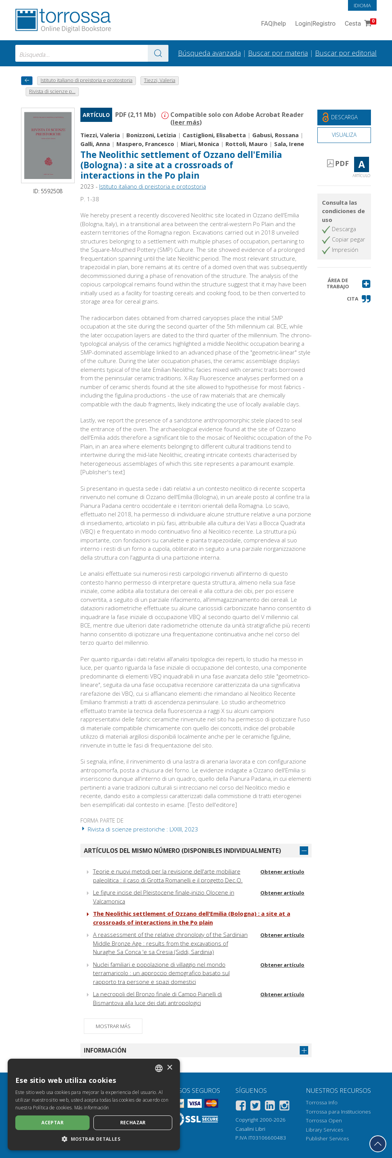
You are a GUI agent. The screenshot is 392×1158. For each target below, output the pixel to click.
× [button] (169, 1068)
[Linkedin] (269, 1107)
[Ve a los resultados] (158, 53)
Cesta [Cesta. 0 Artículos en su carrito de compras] (360, 24)
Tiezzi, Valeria (100, 135)
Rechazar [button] (133, 1122)
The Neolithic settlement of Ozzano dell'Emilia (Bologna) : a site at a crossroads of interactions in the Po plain (181, 165)
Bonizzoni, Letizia (151, 135)
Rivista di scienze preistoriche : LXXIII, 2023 (139, 829)
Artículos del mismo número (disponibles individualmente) (182, 850)
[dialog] (94, 1104)
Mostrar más (113, 1026)
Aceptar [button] (52, 1122)
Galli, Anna (95, 144)
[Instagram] (284, 1107)
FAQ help (273, 24)
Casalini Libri (250, 1128)
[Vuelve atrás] (27, 80)
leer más (186, 122)
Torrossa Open (324, 1120)
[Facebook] (240, 1107)
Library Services (324, 1129)
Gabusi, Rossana (275, 135)
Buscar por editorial (346, 52)
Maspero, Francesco (145, 144)
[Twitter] (255, 1107)
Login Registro (315, 24)
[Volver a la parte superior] (377, 1143)
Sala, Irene (289, 144)
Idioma (362, 5)
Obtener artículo (282, 871)
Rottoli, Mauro (246, 144)
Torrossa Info (322, 1102)
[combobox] (91, 53)
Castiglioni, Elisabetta (214, 135)
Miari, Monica (200, 144)
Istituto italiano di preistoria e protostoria (152, 186)
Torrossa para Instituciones (338, 1111)
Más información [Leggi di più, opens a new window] (91, 1107)
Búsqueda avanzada (209, 52)
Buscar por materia (278, 52)
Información (105, 1050)
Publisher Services (327, 1138)
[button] (344, 283)
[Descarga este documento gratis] (344, 117)
